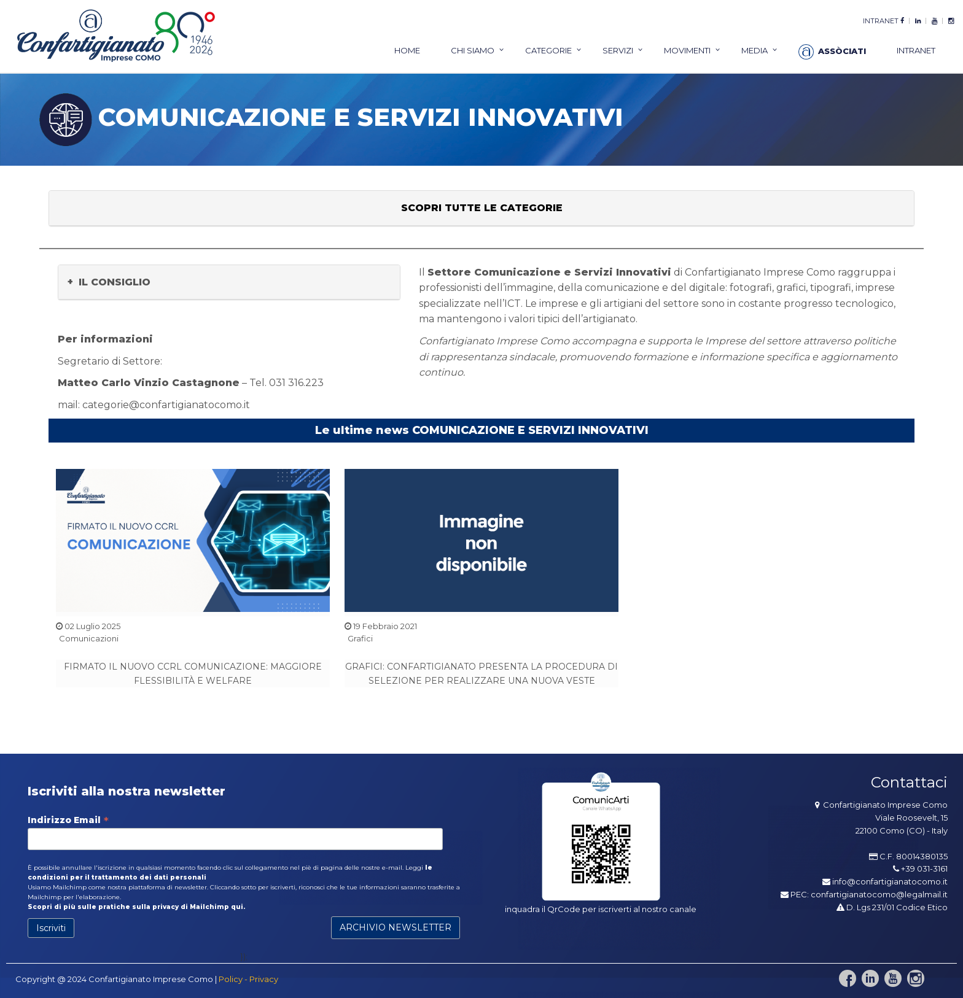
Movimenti (687, 50)
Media (754, 50)
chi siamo (472, 50)
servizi (617, 50)
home (407, 50)
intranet (881, 21)
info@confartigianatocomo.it (890, 881)
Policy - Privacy (248, 979)
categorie (548, 50)
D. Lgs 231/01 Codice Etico (892, 907)
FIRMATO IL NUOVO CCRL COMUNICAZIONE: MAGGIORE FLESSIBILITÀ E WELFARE (193, 673)
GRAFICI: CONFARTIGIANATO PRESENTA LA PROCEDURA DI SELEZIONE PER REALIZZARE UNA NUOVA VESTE (481, 673)
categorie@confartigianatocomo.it (166, 405)
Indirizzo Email (68, 820)
